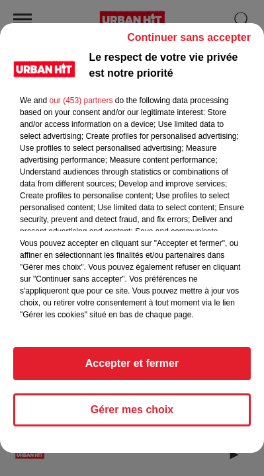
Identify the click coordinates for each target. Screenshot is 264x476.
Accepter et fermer (132, 363)
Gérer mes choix (132, 409)
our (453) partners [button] (80, 100)
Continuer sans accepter (189, 37)
